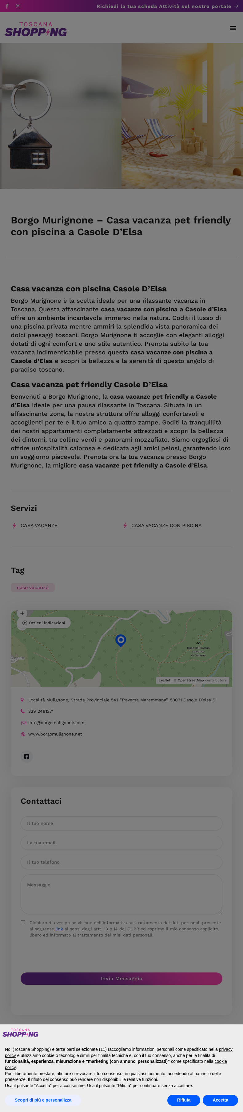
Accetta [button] (220, 1100)
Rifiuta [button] (184, 1100)
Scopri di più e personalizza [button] (43, 1100)
